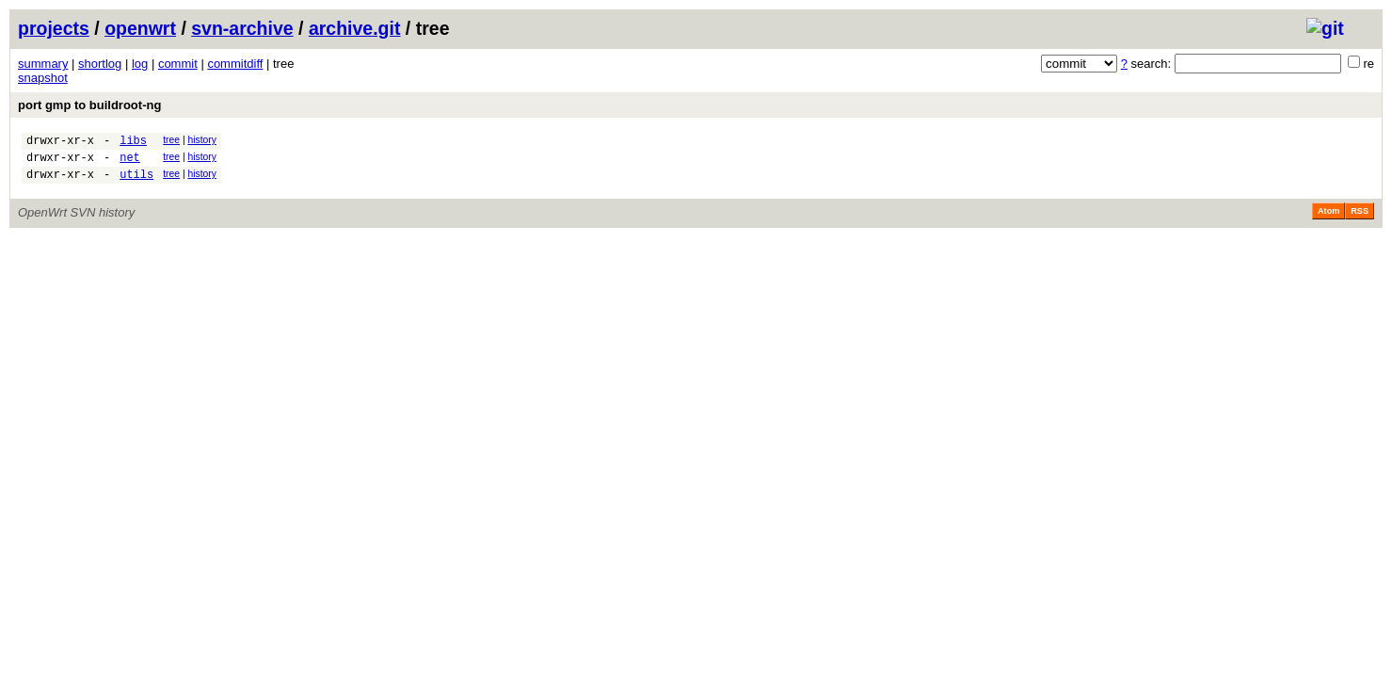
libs (133, 143)
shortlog (99, 63)
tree (171, 140)
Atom (1328, 219)
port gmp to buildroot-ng (89, 105)
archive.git (355, 28)
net (130, 162)
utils (136, 182)
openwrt (140, 28)
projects (53, 28)
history (201, 140)
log (140, 63)
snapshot (43, 78)
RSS (1359, 219)
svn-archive (242, 28)
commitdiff (235, 63)
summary (43, 63)
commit (178, 63)
